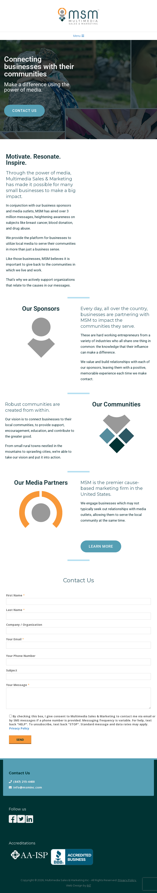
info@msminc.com (27, 787)
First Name (78, 598)
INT (89, 885)
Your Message (78, 696)
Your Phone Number (78, 659)
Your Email (78, 642)
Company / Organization (78, 628)
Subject (78, 673)
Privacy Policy (19, 728)
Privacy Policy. (127, 880)
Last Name (78, 613)
